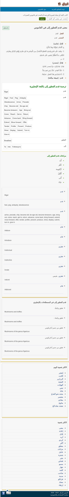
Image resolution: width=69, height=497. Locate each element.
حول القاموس (41, 9)
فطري (60, 247)
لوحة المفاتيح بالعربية (57, 9)
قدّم (61, 227)
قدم (61, 191)
